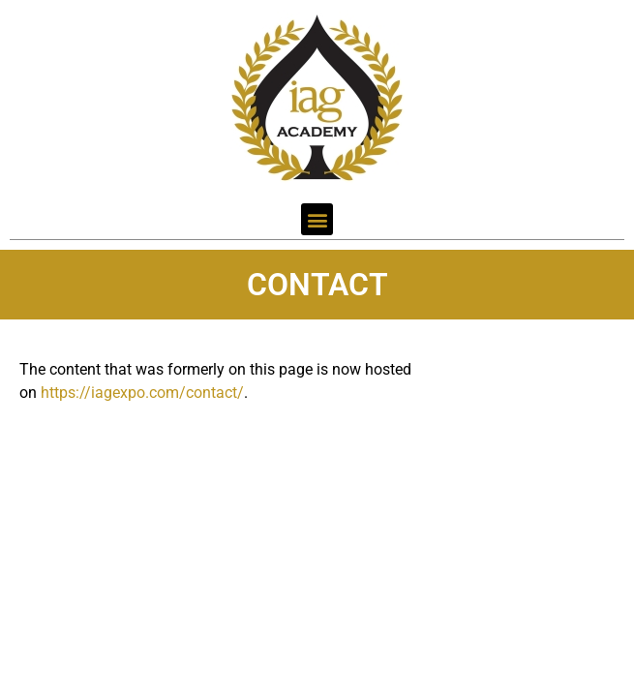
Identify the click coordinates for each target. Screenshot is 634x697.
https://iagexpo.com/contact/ (142, 392)
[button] (317, 219)
